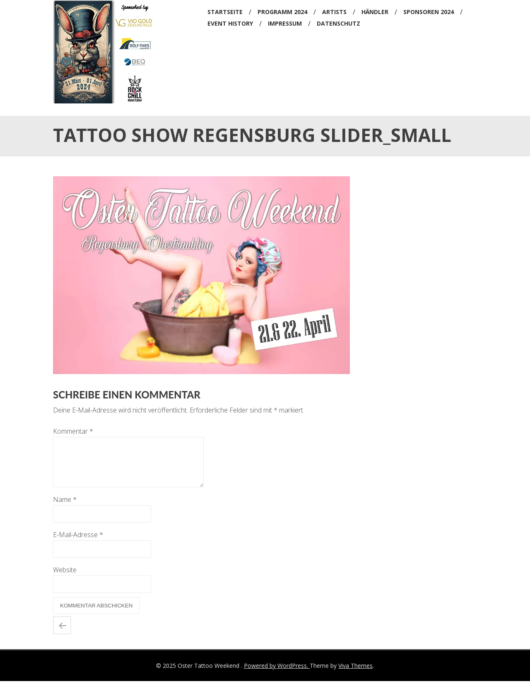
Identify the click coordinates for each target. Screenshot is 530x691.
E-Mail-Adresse (78, 544)
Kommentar (73, 431)
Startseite (225, 12)
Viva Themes (355, 675)
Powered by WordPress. (277, 675)
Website (65, 579)
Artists (334, 12)
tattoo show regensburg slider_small (62, 635)
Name (65, 509)
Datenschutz (338, 23)
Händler (374, 12)
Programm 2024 (282, 12)
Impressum (285, 23)
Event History (230, 23)
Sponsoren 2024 (428, 12)
